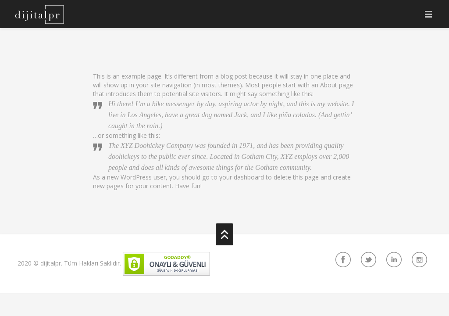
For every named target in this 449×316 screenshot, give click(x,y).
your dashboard (241, 177)
